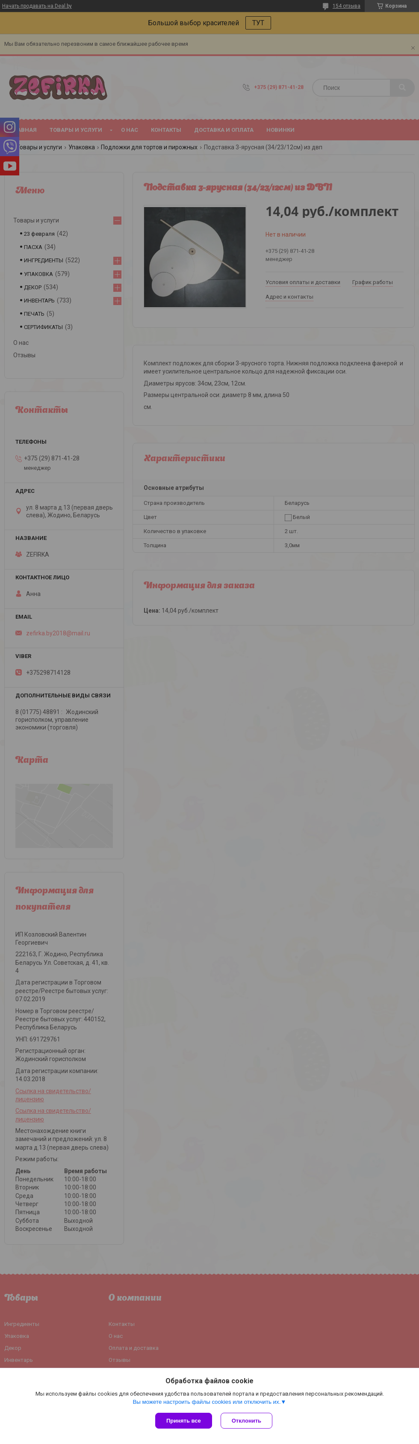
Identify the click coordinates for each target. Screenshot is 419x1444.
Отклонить (246, 1420)
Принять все (183, 1420)
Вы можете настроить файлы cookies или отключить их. (206, 1402)
